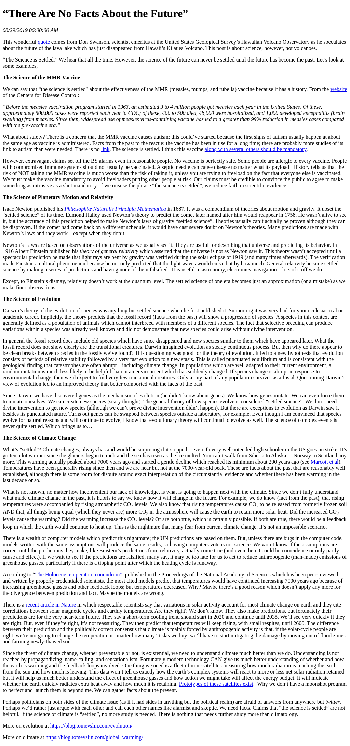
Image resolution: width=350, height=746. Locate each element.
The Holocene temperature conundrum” (79, 574)
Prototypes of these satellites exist (216, 684)
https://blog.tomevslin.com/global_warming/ (94, 737)
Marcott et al (325, 462)
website (338, 89)
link (105, 149)
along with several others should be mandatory (256, 149)
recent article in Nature (51, 605)
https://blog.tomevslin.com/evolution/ (91, 726)
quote (44, 42)
